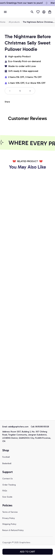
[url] (19, 426)
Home (2, 22)
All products (14, 22)
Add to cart (27, 551)
